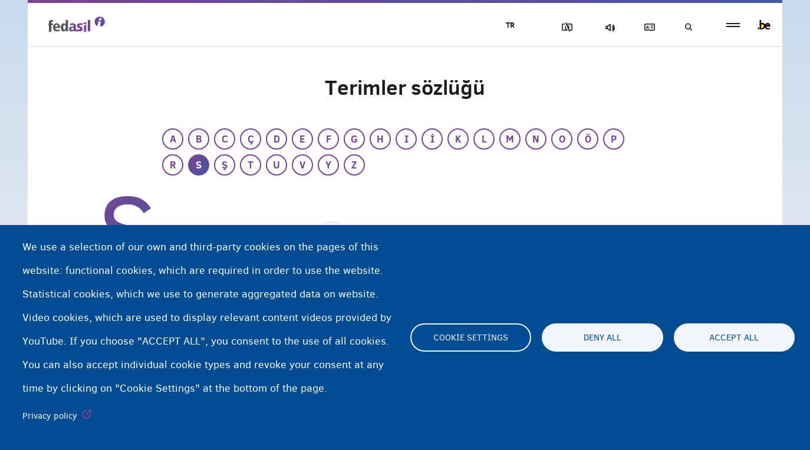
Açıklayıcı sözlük (647, 27)
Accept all (734, 337)
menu (733, 25)
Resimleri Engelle (564, 27)
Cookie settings (470, 337)
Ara (688, 27)
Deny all (602, 337)
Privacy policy (49, 416)
